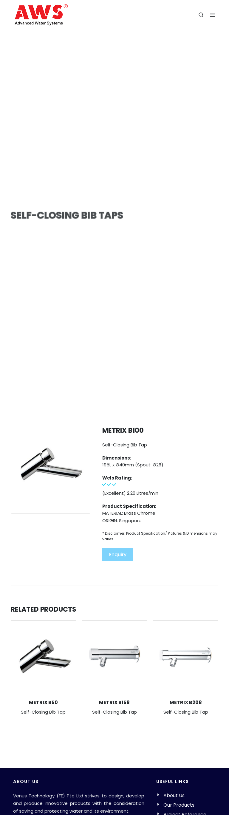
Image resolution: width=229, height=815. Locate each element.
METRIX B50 (43, 702)
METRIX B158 (114, 702)
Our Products (178, 805)
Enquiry (117, 554)
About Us (174, 795)
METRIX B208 (186, 702)
